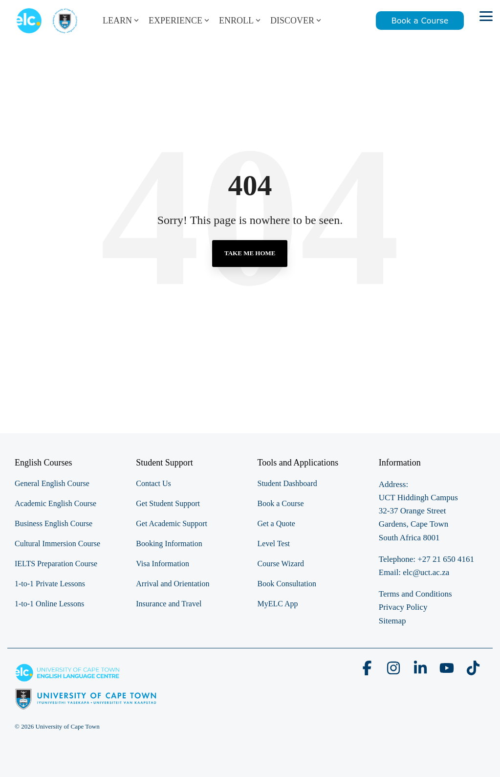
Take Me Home (249, 253)
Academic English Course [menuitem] (55, 503)
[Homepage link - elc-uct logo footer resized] (86, 704)
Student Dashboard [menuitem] (287, 483)
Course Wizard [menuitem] (281, 563)
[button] (486, 15)
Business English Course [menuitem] (53, 523)
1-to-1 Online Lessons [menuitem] (49, 603)
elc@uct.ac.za (426, 572)
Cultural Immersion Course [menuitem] (57, 543)
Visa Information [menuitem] (162, 563)
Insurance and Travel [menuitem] (168, 603)
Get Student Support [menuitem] (168, 503)
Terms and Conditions (415, 594)
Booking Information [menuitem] (169, 543)
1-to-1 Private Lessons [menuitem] (50, 583)
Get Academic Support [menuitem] (171, 523)
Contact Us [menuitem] (153, 483)
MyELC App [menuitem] (278, 603)
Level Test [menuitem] (274, 543)
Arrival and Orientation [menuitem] (172, 583)
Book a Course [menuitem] (281, 503)
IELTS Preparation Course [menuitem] (56, 563)
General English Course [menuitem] (52, 483)
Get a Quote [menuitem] (276, 523)
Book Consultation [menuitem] (287, 583)
